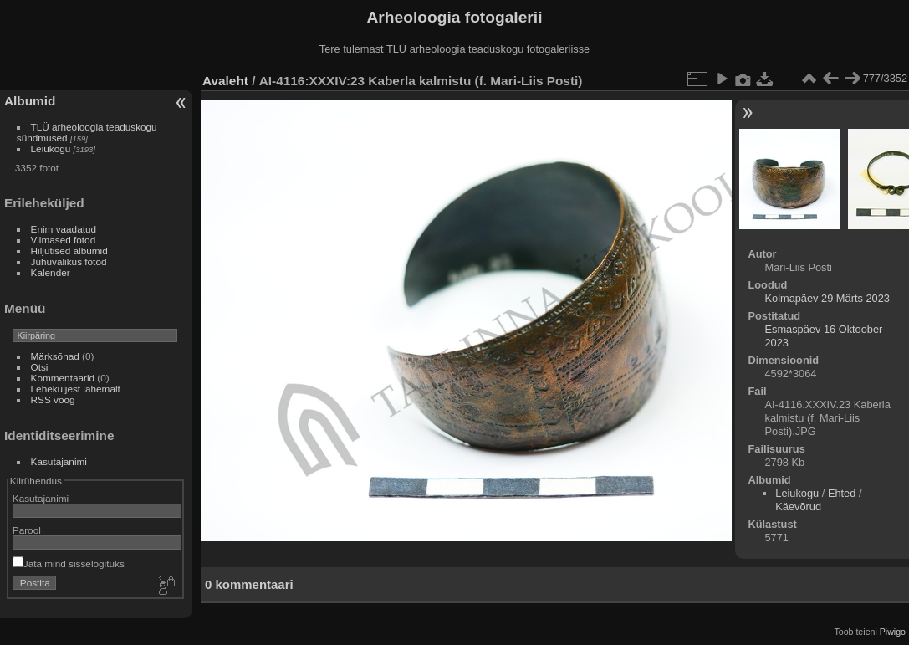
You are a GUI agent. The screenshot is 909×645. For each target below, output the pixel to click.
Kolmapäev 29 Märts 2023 (826, 298)
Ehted (841, 493)
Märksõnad (55, 356)
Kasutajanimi (59, 461)
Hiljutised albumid (69, 250)
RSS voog (53, 399)
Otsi (40, 366)
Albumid (29, 101)
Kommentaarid (63, 377)
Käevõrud (798, 506)
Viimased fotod (63, 239)
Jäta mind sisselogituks (69, 563)
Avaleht (225, 81)
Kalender (50, 272)
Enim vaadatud (64, 228)
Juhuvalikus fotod (69, 261)
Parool (27, 530)
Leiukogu (51, 148)
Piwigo (893, 632)
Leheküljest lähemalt (75, 388)
